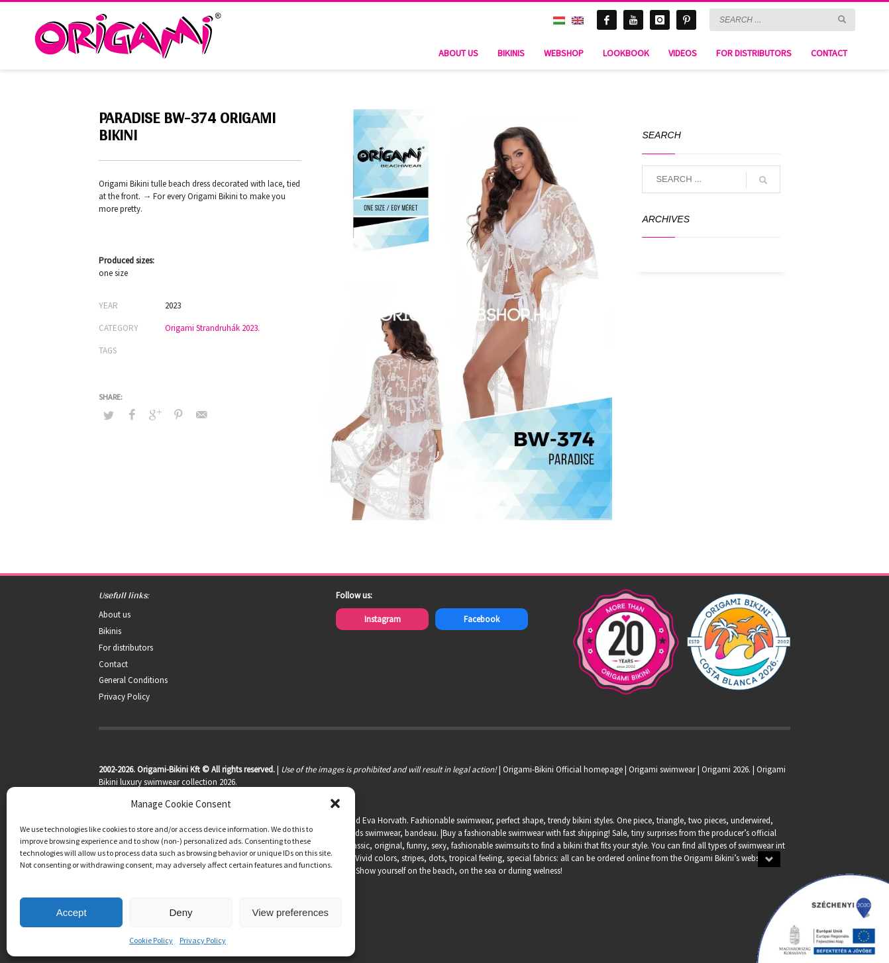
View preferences (290, 912)
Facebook (481, 619)
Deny (180, 912)
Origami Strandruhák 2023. (212, 328)
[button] (335, 803)
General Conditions (133, 680)
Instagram (382, 619)
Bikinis (110, 631)
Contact (113, 664)
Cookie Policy (151, 940)
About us (115, 614)
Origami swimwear (662, 769)
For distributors (126, 647)
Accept (71, 912)
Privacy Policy (203, 940)
